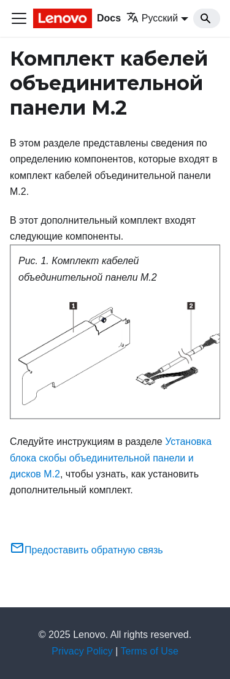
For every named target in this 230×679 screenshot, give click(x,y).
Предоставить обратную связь (86, 550)
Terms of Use (149, 651)
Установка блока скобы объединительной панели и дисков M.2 (111, 457)
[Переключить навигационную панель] (19, 18)
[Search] (206, 18)
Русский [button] (152, 18)
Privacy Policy (82, 651)
